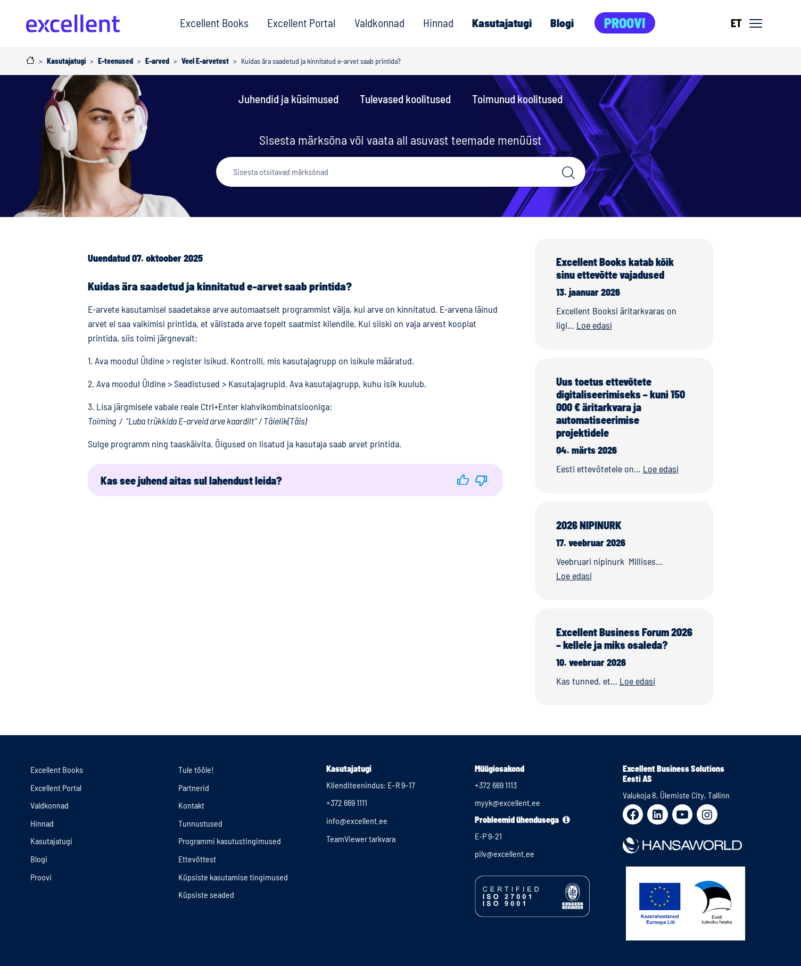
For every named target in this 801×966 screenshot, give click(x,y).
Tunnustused (200, 823)
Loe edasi (594, 325)
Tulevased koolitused (405, 98)
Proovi (625, 22)
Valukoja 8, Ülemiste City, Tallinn (676, 795)
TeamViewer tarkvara (360, 839)
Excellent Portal (301, 22)
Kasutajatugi (502, 22)
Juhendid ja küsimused (288, 98)
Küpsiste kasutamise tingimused (233, 877)
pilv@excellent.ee (504, 853)
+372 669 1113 (496, 785)
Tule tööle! (196, 769)
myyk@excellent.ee (507, 802)
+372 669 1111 (346, 802)
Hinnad (438, 22)
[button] (463, 480)
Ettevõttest (197, 859)
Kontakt (191, 805)
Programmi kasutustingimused (229, 841)
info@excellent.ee (356, 820)
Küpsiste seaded (206, 894)
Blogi (562, 22)
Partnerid (193, 787)
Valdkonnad (379, 22)
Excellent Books (214, 22)
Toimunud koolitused (517, 98)
